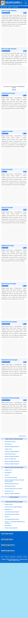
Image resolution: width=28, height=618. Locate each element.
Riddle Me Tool (8, 535)
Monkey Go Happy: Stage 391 (12, 464)
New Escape (15, 7)
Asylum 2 (7, 475)
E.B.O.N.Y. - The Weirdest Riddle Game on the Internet (15, 548)
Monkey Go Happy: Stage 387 (12, 456)
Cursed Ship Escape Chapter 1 (12, 538)
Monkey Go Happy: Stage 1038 (12, 493)
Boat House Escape (9, 284)
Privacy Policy (19, 611)
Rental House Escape (9, 360)
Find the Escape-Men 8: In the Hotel (13, 488)
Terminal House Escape (10, 398)
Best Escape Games (9, 49)
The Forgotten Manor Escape (12, 545)
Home (5, 7)
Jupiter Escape (7, 131)
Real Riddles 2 (8, 472)
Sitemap (25, 611)
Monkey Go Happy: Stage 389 (12, 461)
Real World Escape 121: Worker (12, 540)
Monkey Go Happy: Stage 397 (12, 451)
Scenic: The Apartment (10, 459)
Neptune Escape (8, 246)
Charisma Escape (8, 93)
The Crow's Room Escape (11, 477)
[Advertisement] (14, 512)
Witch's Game (8, 444)
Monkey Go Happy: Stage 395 (12, 446)
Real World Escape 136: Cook (12, 483)
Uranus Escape (7, 207)
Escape (9, 7)
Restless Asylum (9, 531)
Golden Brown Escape (10, 454)
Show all (14, 89)
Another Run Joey (9, 491)
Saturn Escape (7, 169)
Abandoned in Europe (10, 441)
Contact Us (7, 611)
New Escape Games (9, 11)
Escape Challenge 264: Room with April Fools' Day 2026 (14, 480)
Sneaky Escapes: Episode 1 (11, 554)
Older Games (22, 436)
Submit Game (12, 611)
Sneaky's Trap (8, 449)
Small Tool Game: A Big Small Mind (13, 533)
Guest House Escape (9, 322)
